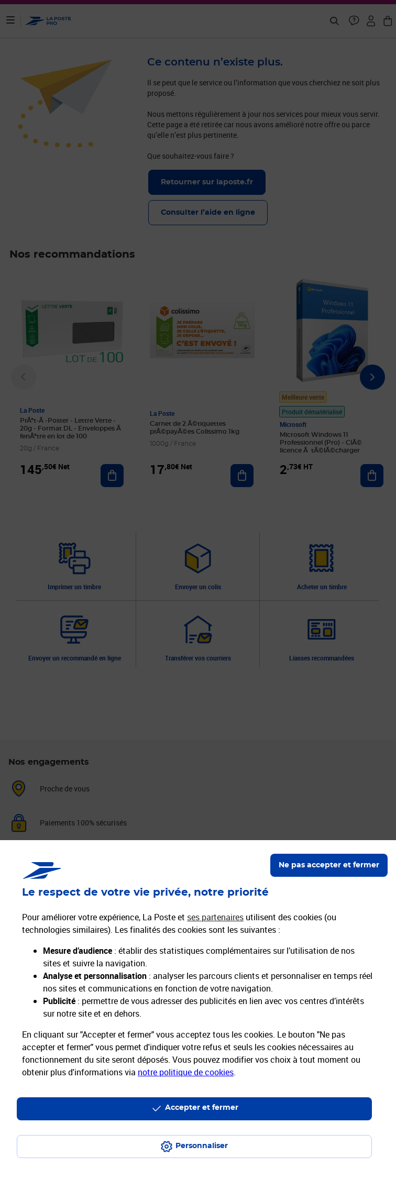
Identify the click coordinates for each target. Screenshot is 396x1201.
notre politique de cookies (186, 1072)
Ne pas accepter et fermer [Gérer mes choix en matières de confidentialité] (329, 865)
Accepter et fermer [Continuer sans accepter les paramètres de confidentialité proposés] (201, 1107)
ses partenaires (215, 917)
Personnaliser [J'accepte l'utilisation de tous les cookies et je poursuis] (201, 1146)
